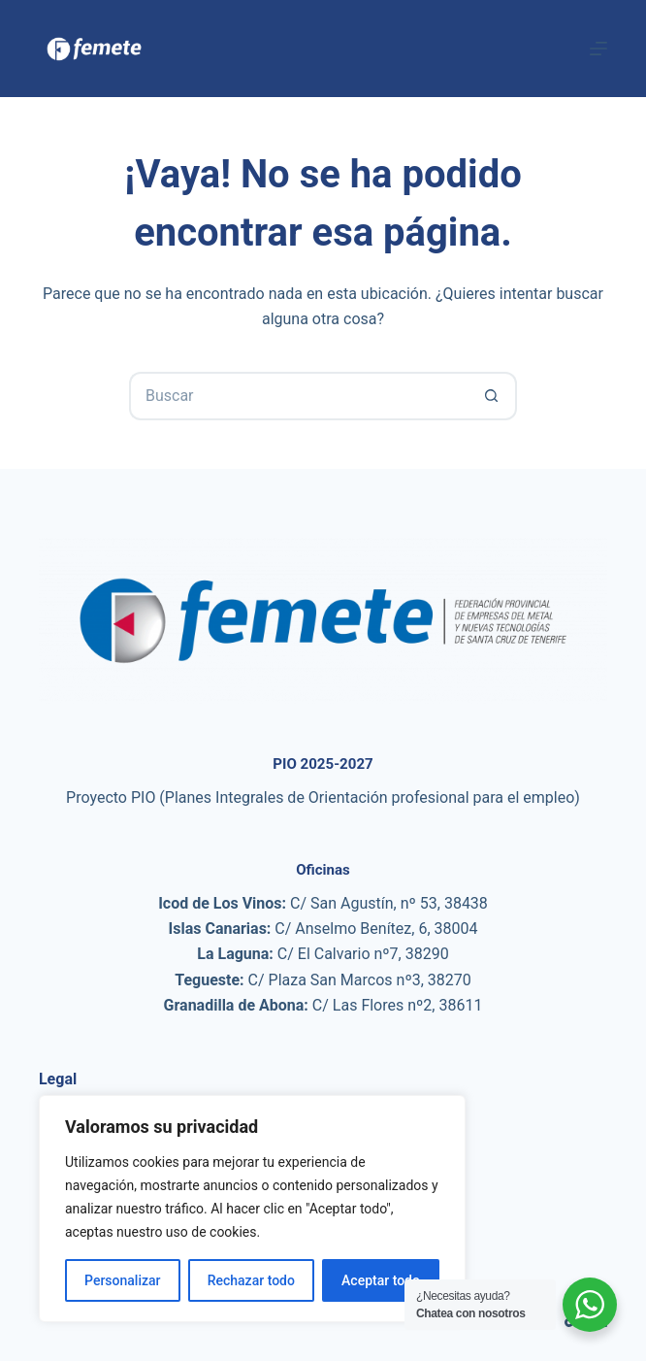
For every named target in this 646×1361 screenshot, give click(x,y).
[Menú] (598, 48)
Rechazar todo (251, 1280)
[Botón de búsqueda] (492, 396)
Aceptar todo (380, 1280)
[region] (252, 1208)
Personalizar (122, 1280)
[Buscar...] (298, 396)
